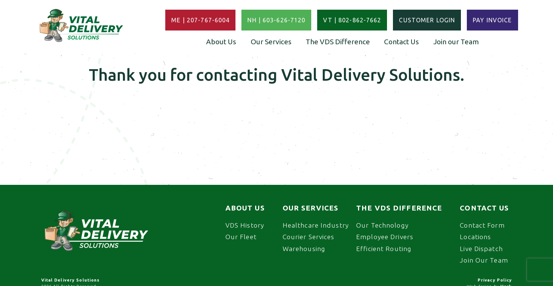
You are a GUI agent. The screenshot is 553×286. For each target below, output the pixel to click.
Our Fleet (241, 236)
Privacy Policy (495, 280)
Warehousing (304, 248)
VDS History (244, 225)
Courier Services (309, 236)
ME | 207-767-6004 (200, 20)
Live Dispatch (481, 248)
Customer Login (427, 20)
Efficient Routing (384, 248)
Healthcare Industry (316, 225)
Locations (475, 236)
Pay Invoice (492, 20)
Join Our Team (484, 260)
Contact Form (482, 225)
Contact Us (401, 42)
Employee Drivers (384, 236)
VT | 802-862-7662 (352, 20)
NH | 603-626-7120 (276, 20)
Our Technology (382, 225)
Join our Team (456, 42)
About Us (221, 42)
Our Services (271, 42)
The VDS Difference (338, 42)
